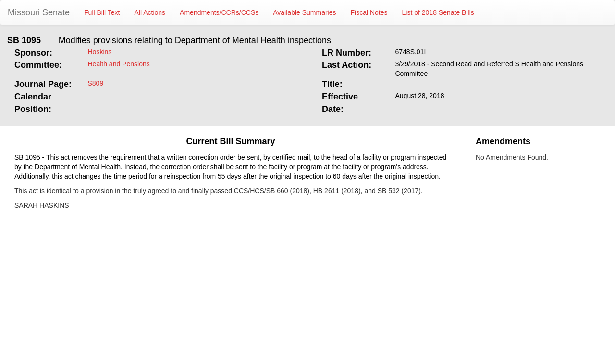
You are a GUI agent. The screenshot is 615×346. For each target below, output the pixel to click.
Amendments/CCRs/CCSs (219, 12)
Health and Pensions (119, 64)
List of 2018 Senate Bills (438, 12)
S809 (96, 83)
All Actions (150, 12)
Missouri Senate (39, 12)
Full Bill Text (102, 12)
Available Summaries (304, 12)
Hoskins (100, 52)
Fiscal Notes (369, 12)
